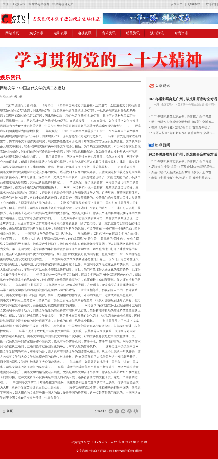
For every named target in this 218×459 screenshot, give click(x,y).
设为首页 (177, 4)
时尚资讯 (181, 33)
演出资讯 (157, 33)
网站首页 (12, 33)
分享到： (101, 411)
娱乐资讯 (36, 33)
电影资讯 (60, 33)
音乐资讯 (109, 33)
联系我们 (212, 4)
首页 (10, 411)
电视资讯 (84, 33)
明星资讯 (133, 33)
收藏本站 (194, 4)
